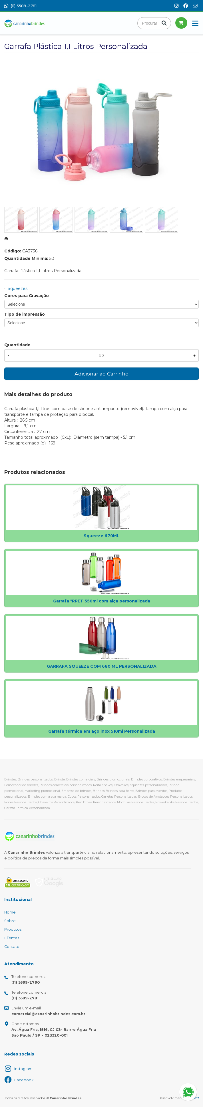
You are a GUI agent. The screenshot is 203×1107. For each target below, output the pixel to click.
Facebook (23, 1080)
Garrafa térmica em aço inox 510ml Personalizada (101, 731)
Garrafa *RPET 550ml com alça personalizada (101, 601)
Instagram (23, 1069)
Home (10, 912)
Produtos (12, 929)
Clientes (11, 938)
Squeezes (17, 288)
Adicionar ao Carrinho (101, 374)
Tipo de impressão (24, 314)
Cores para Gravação (26, 295)
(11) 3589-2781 (20, 5)
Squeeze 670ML (101, 535)
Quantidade (17, 344)
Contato (11, 946)
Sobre (10, 921)
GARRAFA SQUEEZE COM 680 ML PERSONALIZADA (101, 666)
